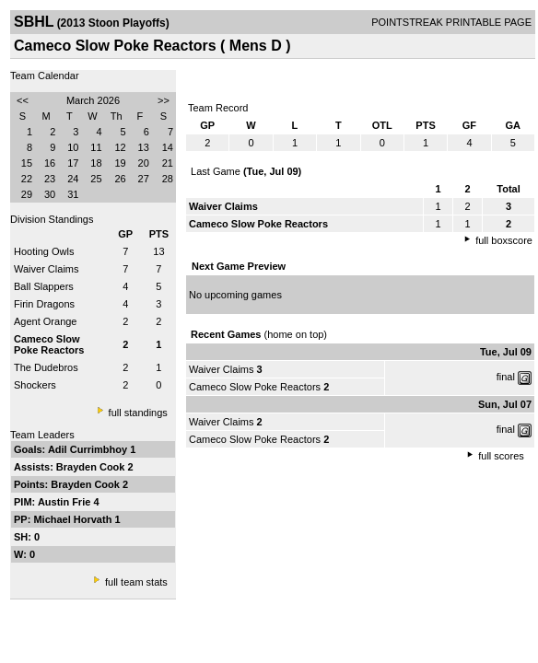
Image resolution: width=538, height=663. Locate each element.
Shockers (35, 384)
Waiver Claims (46, 268)
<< (23, 100)
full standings (138, 412)
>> (164, 100)
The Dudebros (46, 367)
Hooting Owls (44, 251)
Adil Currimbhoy (89, 449)
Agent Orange (45, 321)
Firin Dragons (44, 303)
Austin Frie (66, 501)
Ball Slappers (44, 286)
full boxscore (503, 240)
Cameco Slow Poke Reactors (255, 386)
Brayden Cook (92, 466)
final (506, 376)
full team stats (136, 581)
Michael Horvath (73, 519)
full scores (501, 455)
